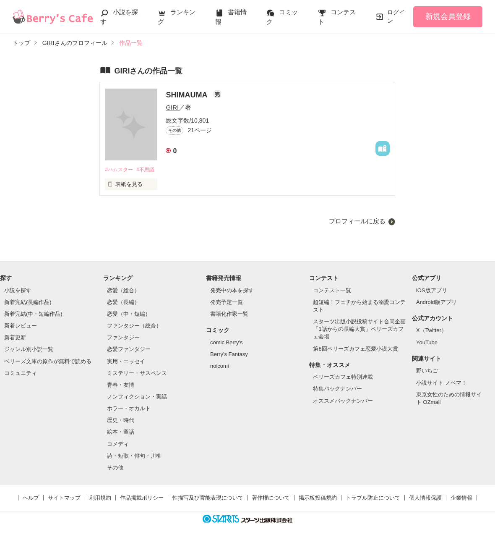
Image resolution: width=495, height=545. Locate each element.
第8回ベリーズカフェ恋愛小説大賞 (355, 349)
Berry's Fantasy (229, 354)
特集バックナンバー (337, 389)
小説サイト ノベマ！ (441, 383)
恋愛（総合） (123, 291)
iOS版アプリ (431, 291)
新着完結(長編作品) (28, 302)
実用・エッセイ (126, 362)
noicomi (219, 366)
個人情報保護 (425, 498)
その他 (115, 468)
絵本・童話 (120, 433)
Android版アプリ (436, 302)
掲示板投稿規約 (318, 498)
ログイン (396, 16)
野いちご (427, 371)
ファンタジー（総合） (134, 326)
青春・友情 (120, 385)
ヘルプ (31, 498)
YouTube (427, 343)
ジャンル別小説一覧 (28, 350)
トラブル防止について (373, 498)
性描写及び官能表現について (207, 498)
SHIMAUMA (187, 95)
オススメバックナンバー (343, 401)
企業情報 (461, 498)
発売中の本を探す (232, 291)
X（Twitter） (431, 331)
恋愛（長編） (123, 302)
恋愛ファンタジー (129, 350)
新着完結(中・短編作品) (33, 314)
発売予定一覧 (226, 302)
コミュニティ (20, 373)
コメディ (118, 444)
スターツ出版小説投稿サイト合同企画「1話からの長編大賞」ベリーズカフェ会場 (359, 329)
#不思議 (149, 170)
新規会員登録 (448, 16)
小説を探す (17, 291)
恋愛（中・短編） (129, 314)
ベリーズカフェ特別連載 (343, 378)
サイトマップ (64, 498)
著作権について (271, 498)
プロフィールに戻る (357, 221)
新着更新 (15, 338)
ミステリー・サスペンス (137, 373)
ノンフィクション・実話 (137, 397)
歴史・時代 (120, 421)
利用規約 (100, 498)
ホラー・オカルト (129, 409)
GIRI (172, 107)
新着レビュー (20, 326)
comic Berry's (226, 343)
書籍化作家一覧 (229, 314)
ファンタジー (123, 338)
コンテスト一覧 (332, 291)
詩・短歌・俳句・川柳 (134, 456)
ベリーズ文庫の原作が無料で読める (47, 362)
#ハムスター (120, 170)
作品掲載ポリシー (142, 498)
